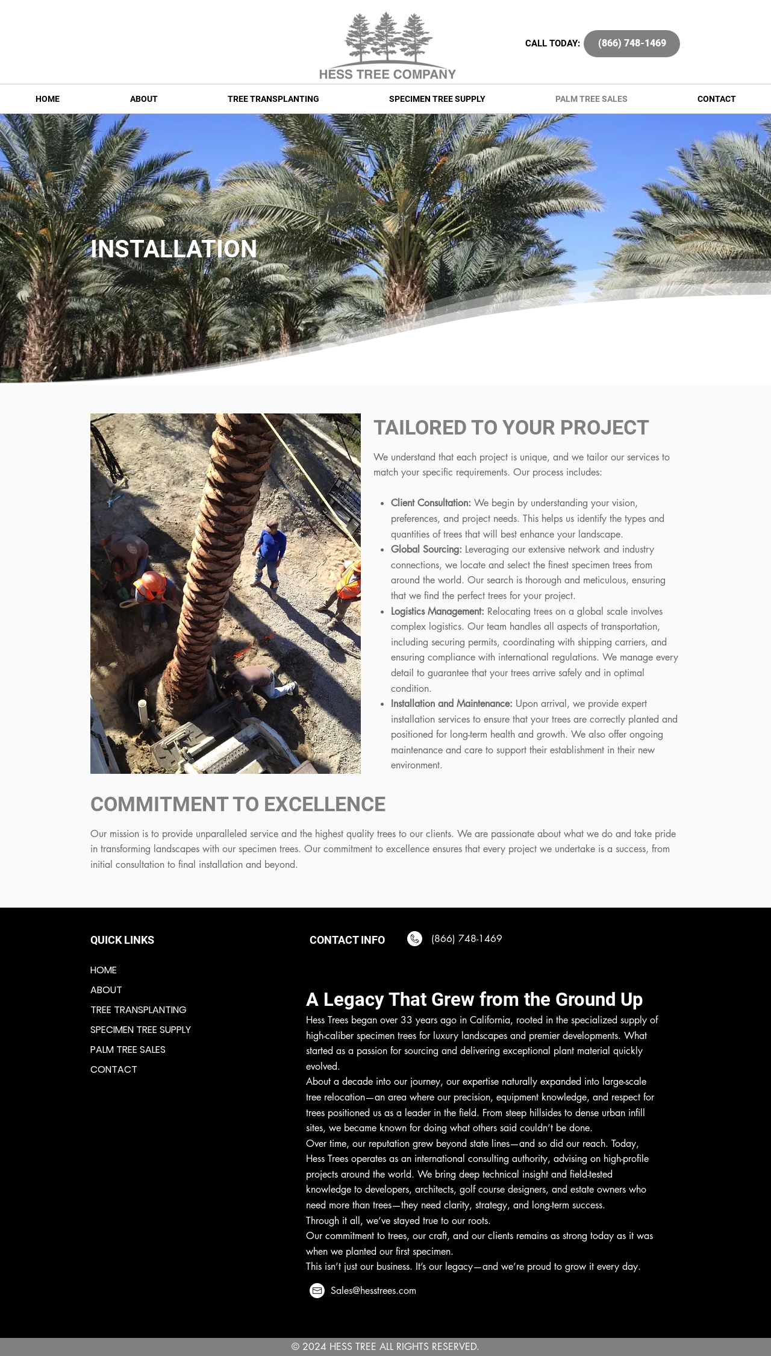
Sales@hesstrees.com (373, 1290)
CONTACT (113, 1069)
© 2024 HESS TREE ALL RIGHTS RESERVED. (385, 1346)
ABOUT (106, 990)
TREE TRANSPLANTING (138, 1010)
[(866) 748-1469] (632, 43)
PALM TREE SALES (128, 1049)
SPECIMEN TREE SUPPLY (140, 1030)
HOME (103, 970)
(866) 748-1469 (465, 938)
